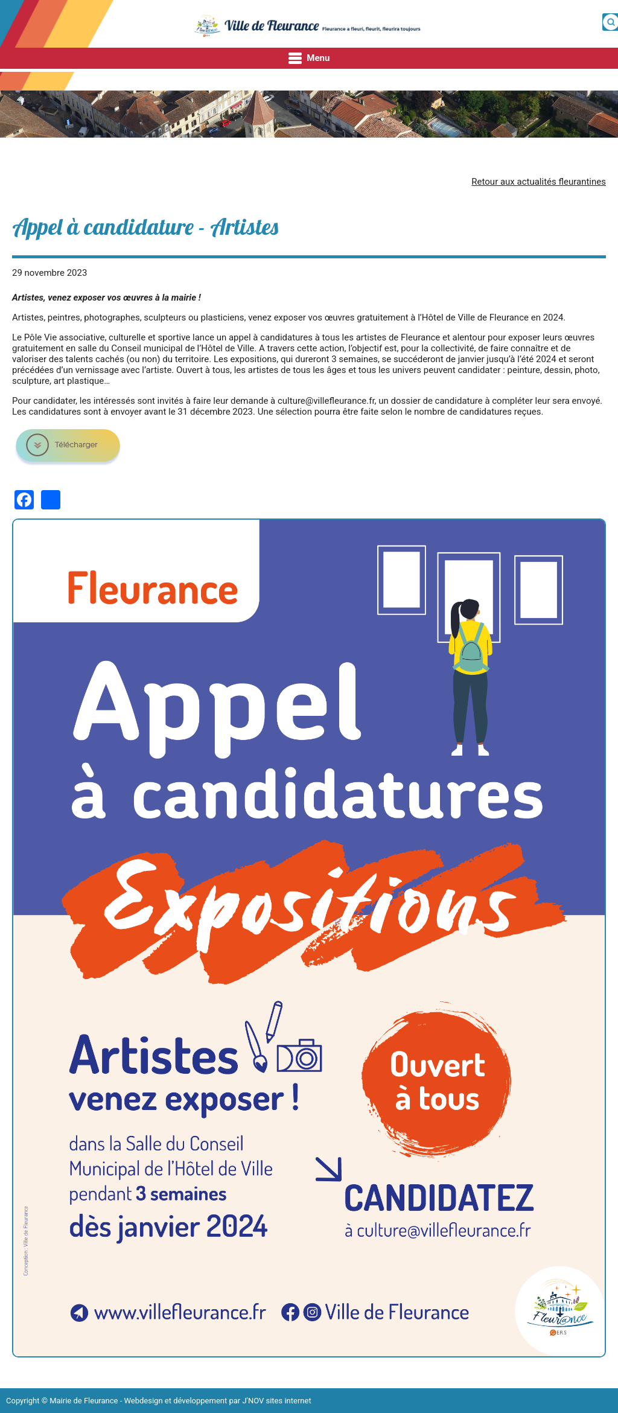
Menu (309, 59)
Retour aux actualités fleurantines (538, 181)
